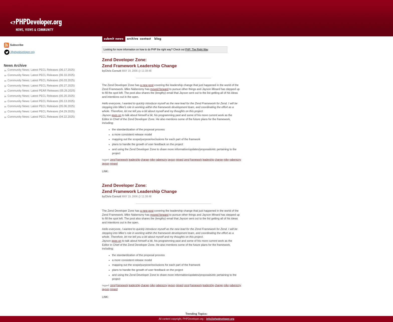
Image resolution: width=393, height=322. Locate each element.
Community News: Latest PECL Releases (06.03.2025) (41, 80)
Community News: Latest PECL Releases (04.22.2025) (41, 116)
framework (122, 159)
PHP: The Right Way (196, 49)
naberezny (161, 159)
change (145, 159)
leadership (134, 159)
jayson (171, 159)
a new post (146, 85)
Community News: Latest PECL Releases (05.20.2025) (41, 95)
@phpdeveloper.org (19, 51)
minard (179, 159)
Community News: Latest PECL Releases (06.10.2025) (41, 74)
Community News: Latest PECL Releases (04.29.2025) (41, 111)
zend (113, 159)
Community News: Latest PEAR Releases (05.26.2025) (41, 90)
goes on (116, 115)
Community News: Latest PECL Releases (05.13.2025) (41, 101)
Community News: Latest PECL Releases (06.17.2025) (41, 69)
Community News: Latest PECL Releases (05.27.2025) (41, 85)
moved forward (159, 89)
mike (152, 159)
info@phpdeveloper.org (220, 318)
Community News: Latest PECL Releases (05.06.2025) (41, 106)
